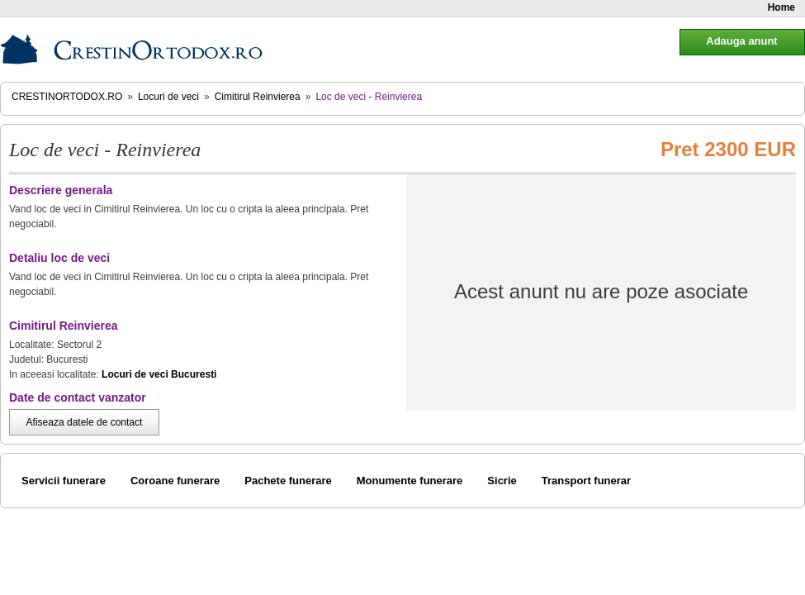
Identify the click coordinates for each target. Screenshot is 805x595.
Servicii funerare (63, 480)
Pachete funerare (288, 480)
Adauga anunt (741, 41)
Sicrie (501, 480)
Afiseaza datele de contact (84, 422)
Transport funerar (586, 480)
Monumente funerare (410, 480)
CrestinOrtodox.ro (67, 96)
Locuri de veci (168, 96)
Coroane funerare (175, 480)
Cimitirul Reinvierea (258, 96)
